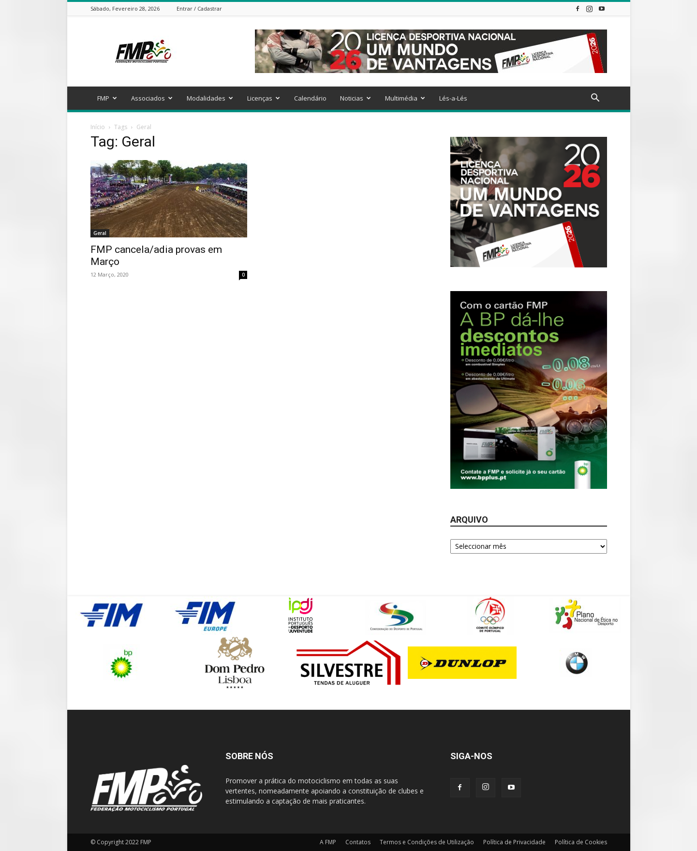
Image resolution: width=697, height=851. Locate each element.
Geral (99, 233)
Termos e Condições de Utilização (427, 842)
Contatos (358, 842)
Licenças (263, 98)
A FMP (328, 842)
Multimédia (405, 98)
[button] (595, 98)
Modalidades (210, 98)
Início (97, 127)
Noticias (355, 98)
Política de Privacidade (514, 842)
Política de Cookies (581, 842)
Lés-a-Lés (453, 98)
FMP (107, 98)
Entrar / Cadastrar (199, 8)
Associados (152, 98)
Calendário (310, 98)
